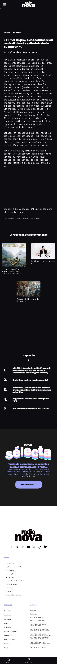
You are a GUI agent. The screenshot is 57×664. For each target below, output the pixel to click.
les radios (10, 563)
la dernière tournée (13, 595)
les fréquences (11, 584)
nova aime (9, 588)
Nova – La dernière (37, 621)
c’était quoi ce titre (14, 567)
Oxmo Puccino (9, 635)
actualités (10, 577)
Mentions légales (36, 617)
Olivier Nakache (23, 218)
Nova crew (34, 614)
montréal (7, 615)
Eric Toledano (9, 218)
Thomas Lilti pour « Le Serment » (28, 300)
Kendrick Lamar (9, 639)
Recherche (28, 660)
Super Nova (35, 218)
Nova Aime (7, 611)
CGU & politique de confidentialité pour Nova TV (41, 642)
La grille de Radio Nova (15, 581)
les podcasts (10, 570)
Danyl (6, 623)
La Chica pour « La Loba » (43, 262)
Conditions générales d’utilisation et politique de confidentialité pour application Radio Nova (40, 636)
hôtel (6, 647)
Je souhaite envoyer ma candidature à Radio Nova (39, 630)
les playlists (11, 574)
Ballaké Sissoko (10, 631)
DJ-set (6, 643)
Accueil (8, 660)
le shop (8, 591)
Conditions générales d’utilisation (38, 625)
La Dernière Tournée (37, 647)
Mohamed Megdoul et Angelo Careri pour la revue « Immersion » (13, 271)
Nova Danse (8, 619)
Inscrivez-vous (27, 484)
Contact (33, 610)
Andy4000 (7, 627)
